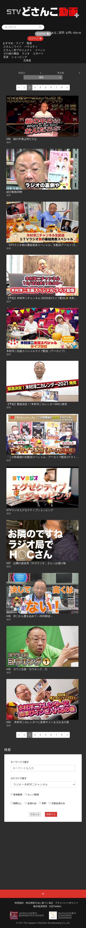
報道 (29, 43)
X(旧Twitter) (55, 906)
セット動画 (33, 794)
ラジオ (26, 53)
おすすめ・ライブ (13, 43)
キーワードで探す (20, 762)
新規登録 (43, 33)
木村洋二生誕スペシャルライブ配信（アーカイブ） (36, 351)
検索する (51, 814)
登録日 (29, 72)
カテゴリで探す (19, 778)
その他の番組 (11, 53)
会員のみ (32, 803)
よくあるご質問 (55, 32)
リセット (35, 814)
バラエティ (31, 46)
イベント (40, 50)
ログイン (35, 38)
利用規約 (19, 903)
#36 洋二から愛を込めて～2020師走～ (29, 616)
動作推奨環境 (40, 906)
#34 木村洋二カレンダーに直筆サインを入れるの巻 (37, 722)
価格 (50, 77)
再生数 (68, 72)
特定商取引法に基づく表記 (39, 903)
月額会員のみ (58, 803)
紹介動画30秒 (14, 191)
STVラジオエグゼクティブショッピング (29, 510)
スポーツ (38, 53)
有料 (44, 803)
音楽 (6, 57)
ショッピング (19, 57)
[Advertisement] (43, 848)
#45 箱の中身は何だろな (21, 139)
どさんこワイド (12, 46)
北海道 (27, 60)
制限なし (17, 803)
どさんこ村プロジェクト (17, 50)
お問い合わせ (73, 32)
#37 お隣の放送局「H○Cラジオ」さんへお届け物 (36, 563)
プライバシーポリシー (66, 903)
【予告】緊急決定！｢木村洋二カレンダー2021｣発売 (36, 404)
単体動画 (17, 794)
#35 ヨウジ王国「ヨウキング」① (26, 669)
